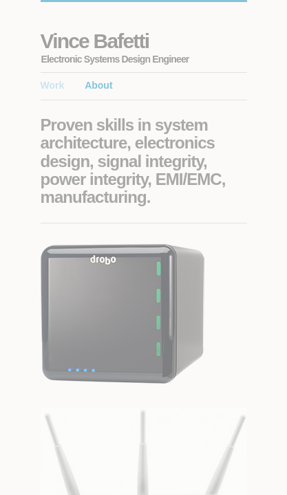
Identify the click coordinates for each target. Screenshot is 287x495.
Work (53, 85)
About (98, 85)
